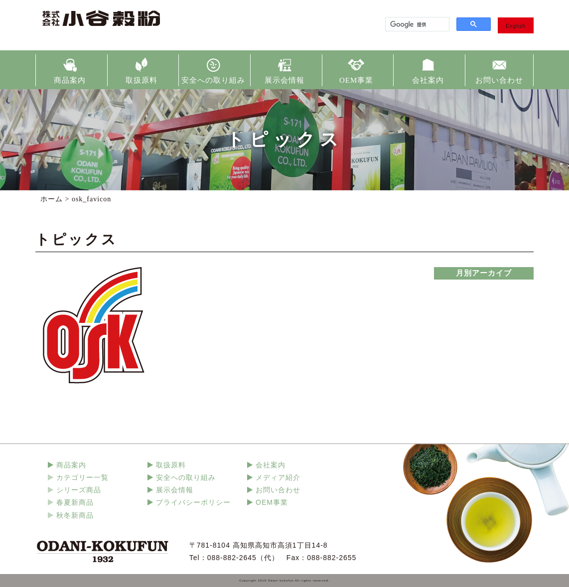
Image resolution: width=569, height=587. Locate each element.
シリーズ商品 (78, 490)
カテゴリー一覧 (82, 477)
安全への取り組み (213, 80)
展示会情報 (284, 80)
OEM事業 (356, 80)
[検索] (416, 24)
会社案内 (428, 80)
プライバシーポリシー (193, 502)
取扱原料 (141, 80)
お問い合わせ (499, 80)
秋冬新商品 (75, 515)
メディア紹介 (278, 477)
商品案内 (70, 80)
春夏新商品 (75, 502)
